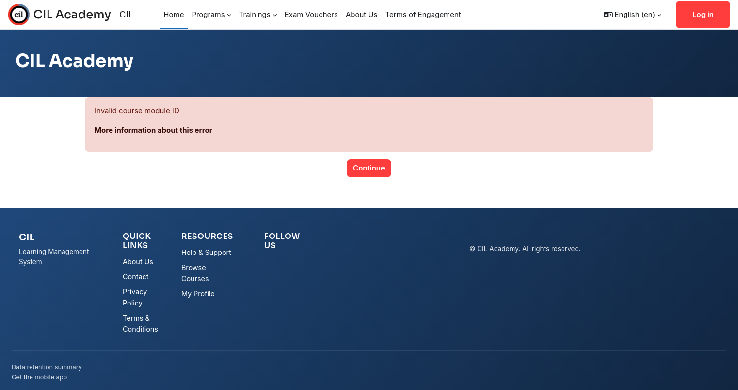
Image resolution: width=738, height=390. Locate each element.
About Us (138, 261)
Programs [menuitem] (208, 14)
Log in (703, 14)
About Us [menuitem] (362, 14)
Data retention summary (47, 367)
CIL (126, 14)
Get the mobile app (39, 377)
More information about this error (153, 130)
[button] (632, 14)
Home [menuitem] (173, 14)
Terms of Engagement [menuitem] (423, 14)
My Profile (198, 293)
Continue (369, 167)
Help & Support (206, 252)
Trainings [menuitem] (255, 14)
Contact (135, 276)
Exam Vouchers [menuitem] (311, 14)
